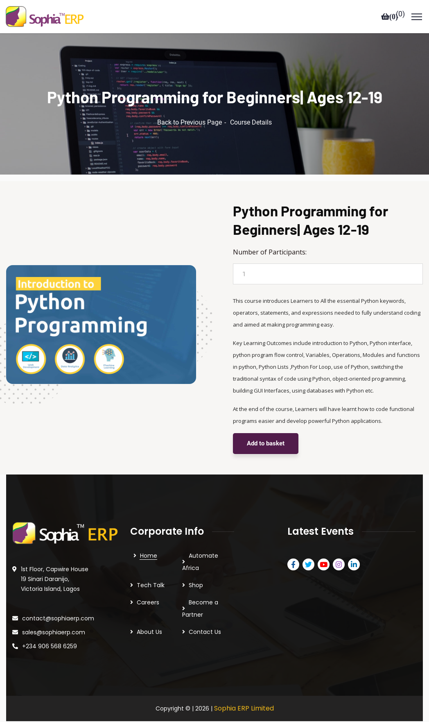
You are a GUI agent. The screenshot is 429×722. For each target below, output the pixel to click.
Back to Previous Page (189, 111)
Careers (148, 591)
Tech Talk (151, 574)
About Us (149, 620)
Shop (196, 574)
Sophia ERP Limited (244, 697)
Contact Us (205, 620)
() (400, 14)
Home (148, 544)
